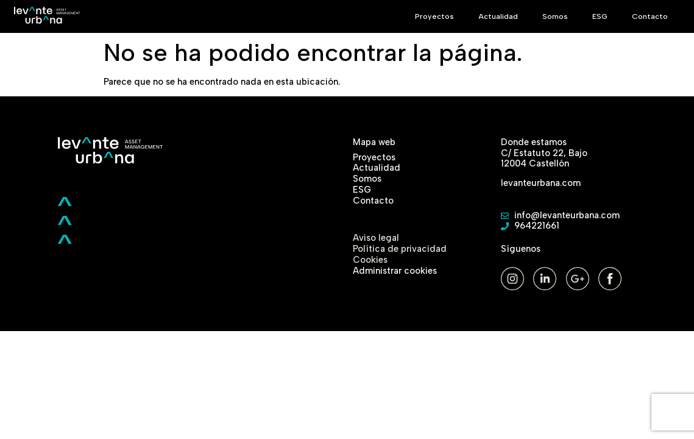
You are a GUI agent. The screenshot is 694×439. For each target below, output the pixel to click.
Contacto (650, 16)
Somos (555, 16)
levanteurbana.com (541, 182)
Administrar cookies (395, 271)
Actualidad (498, 16)
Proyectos (434, 16)
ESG (599, 16)
